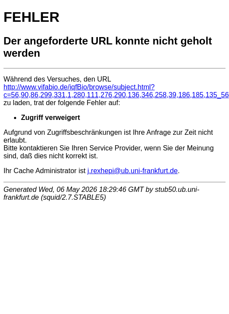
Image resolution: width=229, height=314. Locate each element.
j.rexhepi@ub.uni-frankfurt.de (132, 170)
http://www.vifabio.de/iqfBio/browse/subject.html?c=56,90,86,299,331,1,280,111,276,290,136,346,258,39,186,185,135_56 (116, 91)
